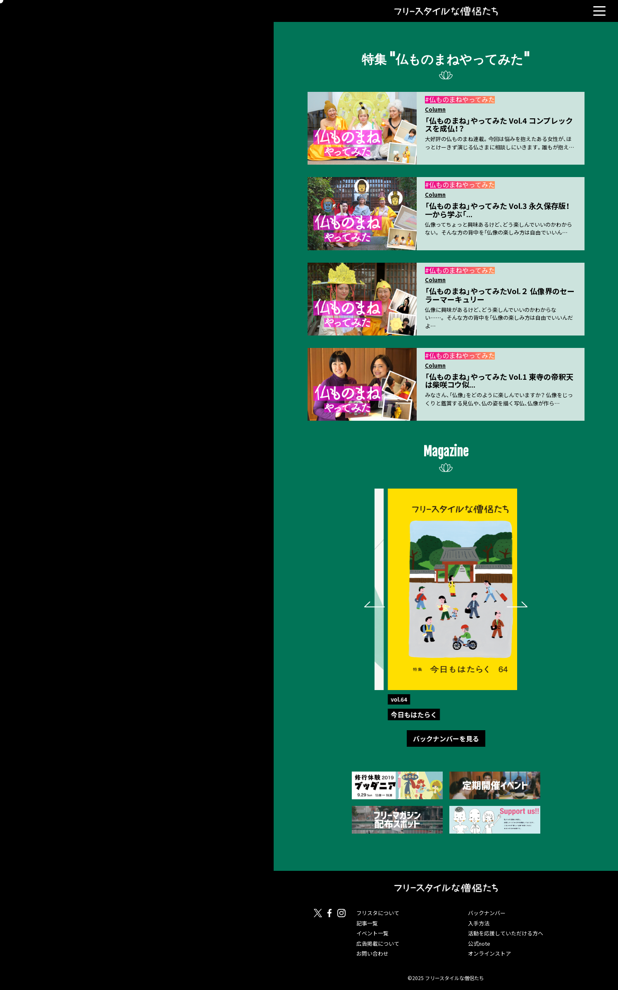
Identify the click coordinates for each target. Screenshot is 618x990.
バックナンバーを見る (446, 738)
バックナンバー (487, 913)
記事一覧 (367, 923)
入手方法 (478, 923)
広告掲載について (377, 943)
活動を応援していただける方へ (505, 933)
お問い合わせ (372, 953)
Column (435, 110)
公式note (479, 943)
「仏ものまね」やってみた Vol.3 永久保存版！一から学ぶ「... (497, 210)
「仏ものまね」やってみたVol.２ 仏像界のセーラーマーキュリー (500, 295)
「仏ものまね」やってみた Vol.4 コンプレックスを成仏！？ (499, 124)
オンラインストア (489, 953)
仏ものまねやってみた (462, 99)
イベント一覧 (372, 933)
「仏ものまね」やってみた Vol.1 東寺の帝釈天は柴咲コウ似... (499, 381)
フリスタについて (377, 913)
